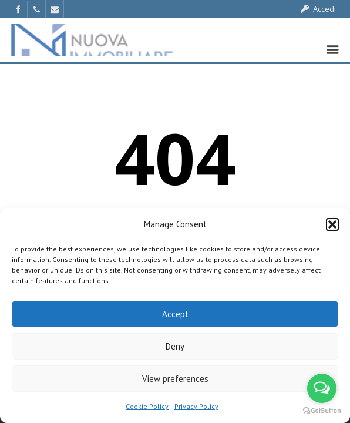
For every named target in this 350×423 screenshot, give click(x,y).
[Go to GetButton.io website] (322, 411)
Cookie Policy (147, 406)
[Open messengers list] (321, 388)
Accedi (317, 9)
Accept (175, 314)
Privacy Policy (196, 406)
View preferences (175, 378)
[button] (332, 224)
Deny (175, 346)
